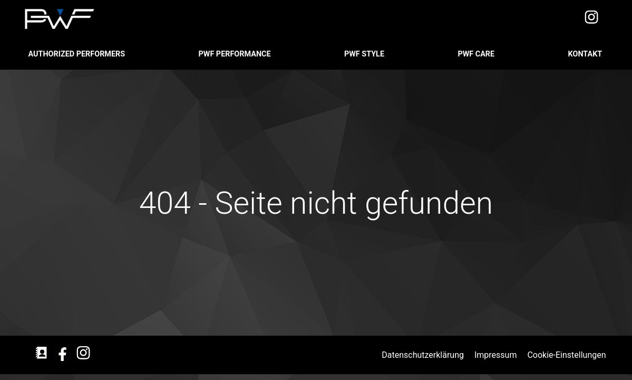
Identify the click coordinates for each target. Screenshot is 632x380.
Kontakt (586, 54)
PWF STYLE (365, 54)
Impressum (496, 355)
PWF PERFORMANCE (236, 54)
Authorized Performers (77, 54)
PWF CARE (477, 54)
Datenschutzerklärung (424, 355)
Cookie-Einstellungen (567, 355)
